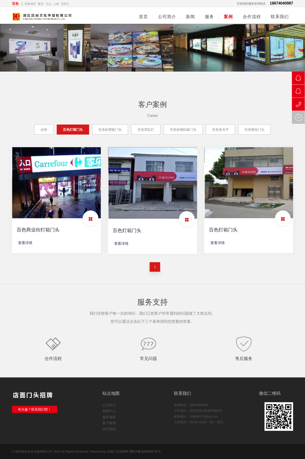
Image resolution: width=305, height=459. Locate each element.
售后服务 (243, 358)
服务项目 (109, 417)
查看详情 (25, 243)
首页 (143, 16)
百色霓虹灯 (145, 129)
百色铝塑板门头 (110, 129)
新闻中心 (109, 411)
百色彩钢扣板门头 (183, 129)
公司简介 (109, 405)
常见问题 (148, 358)
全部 (44, 129)
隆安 (41, 3)
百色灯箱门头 (73, 129)
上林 (56, 3)
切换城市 (30, 3)
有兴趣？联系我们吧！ (34, 409)
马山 (48, 3)
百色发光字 (220, 129)
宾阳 (64, 3)
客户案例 (109, 423)
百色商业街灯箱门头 (38, 229)
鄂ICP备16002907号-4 (145, 451)
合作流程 (53, 358)
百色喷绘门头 (254, 129)
